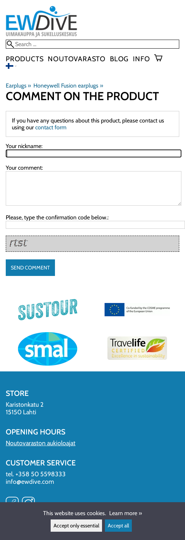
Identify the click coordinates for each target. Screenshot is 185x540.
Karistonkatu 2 (24, 404)
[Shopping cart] (161, 58)
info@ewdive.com (30, 481)
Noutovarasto (77, 58)
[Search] (92, 44)
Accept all (118, 525)
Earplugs (18, 85)
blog (119, 58)
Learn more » (125, 513)
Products (24, 58)
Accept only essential (76, 525)
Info (141, 58)
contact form (50, 127)
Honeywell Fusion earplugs (68, 85)
